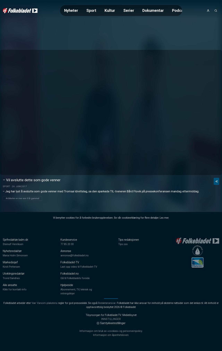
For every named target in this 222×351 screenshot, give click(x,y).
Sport (91, 10)
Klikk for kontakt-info (15, 289)
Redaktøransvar (107, 303)
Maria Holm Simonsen (15, 255)
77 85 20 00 (67, 244)
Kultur (110, 10)
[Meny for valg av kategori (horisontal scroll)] (121, 10)
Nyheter (71, 10)
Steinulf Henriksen (13, 244)
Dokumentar (153, 10)
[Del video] (216, 181)
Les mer (164, 217)
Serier (128, 10)
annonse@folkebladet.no (75, 255)
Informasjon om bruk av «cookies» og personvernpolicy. (111, 331)
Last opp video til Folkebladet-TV (79, 266)
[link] (20, 10)
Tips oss (123, 244)
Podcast (179, 10)
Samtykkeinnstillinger (111, 323)
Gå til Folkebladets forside (75, 278)
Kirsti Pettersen (11, 266)
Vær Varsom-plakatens (44, 303)
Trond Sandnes (11, 278)
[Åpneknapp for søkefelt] (215, 10)
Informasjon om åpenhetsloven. (111, 335)
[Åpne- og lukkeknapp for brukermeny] (208, 10)
